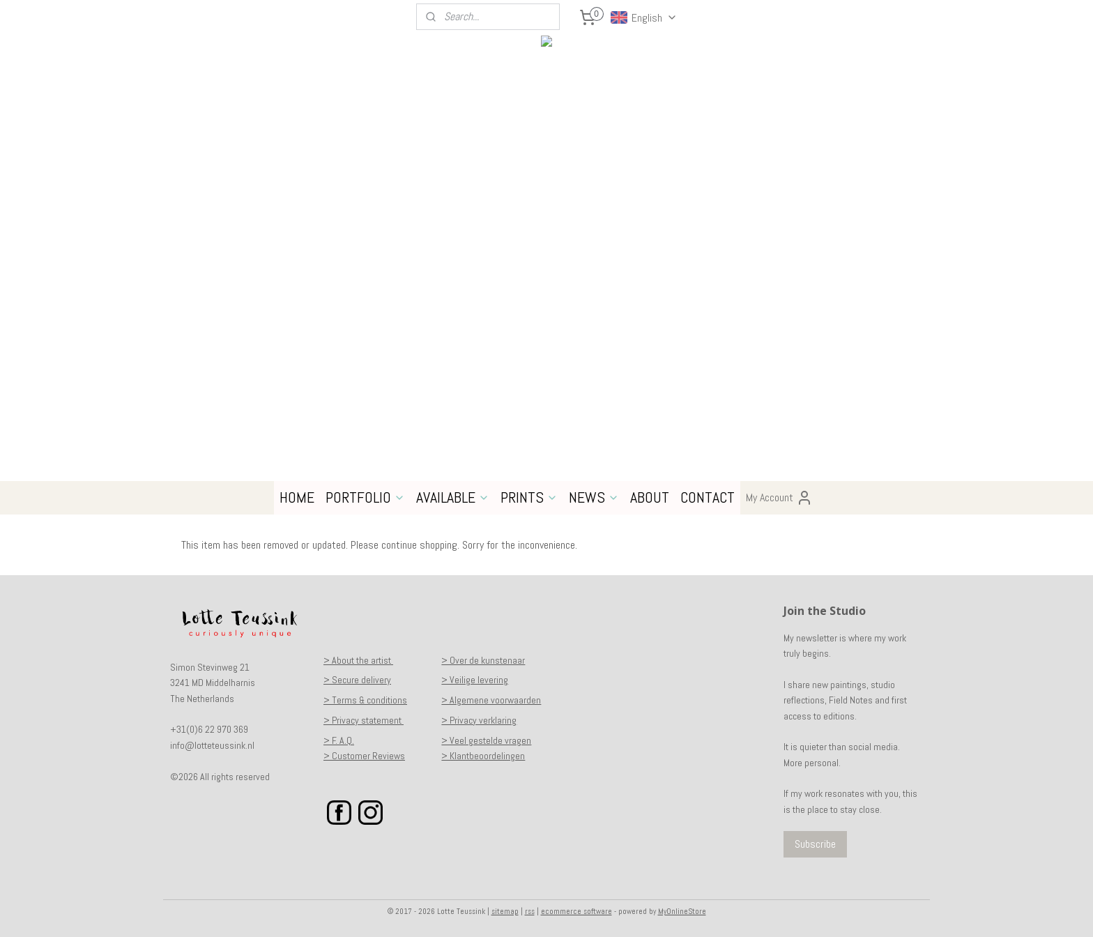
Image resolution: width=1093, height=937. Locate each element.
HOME (297, 497)
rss (530, 911)
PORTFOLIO (365, 497)
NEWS (594, 497)
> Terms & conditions (365, 700)
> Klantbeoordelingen (483, 755)
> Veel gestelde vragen (486, 740)
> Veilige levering (474, 679)
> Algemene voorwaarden (491, 700)
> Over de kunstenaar (483, 660)
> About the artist (358, 660)
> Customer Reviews (364, 755)
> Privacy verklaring (479, 720)
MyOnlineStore (682, 911)
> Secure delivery (357, 679)
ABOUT (649, 497)
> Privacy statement (363, 720)
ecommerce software (576, 911)
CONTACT (707, 497)
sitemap (505, 911)
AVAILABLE (452, 497)
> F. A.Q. (338, 740)
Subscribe (815, 844)
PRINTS (529, 497)
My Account (779, 497)
